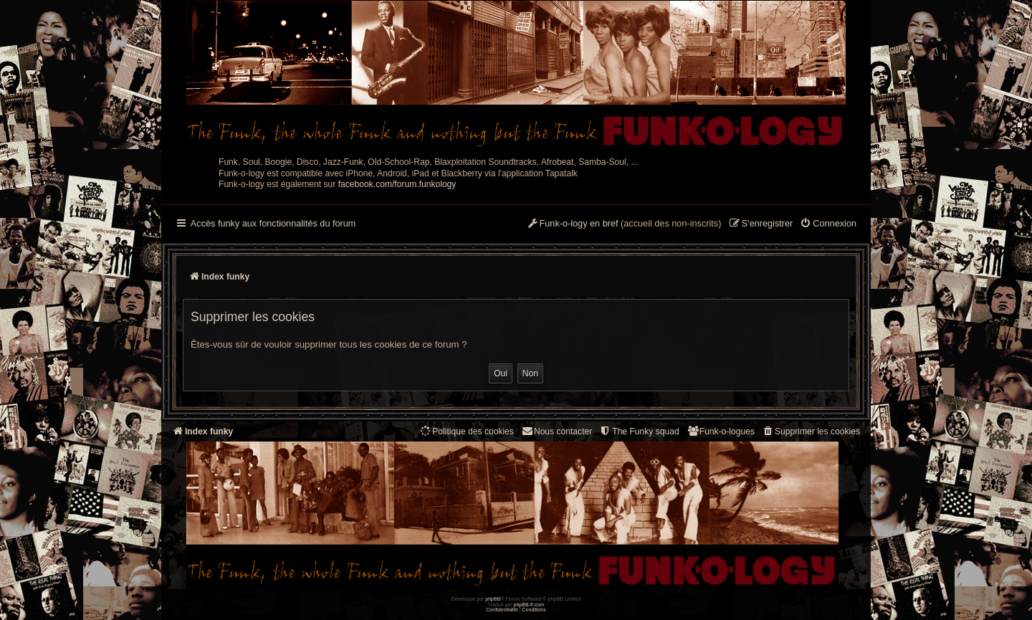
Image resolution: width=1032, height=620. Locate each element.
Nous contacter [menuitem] (556, 431)
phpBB (492, 598)
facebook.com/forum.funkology (397, 184)
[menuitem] (828, 224)
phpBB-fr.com (529, 604)
